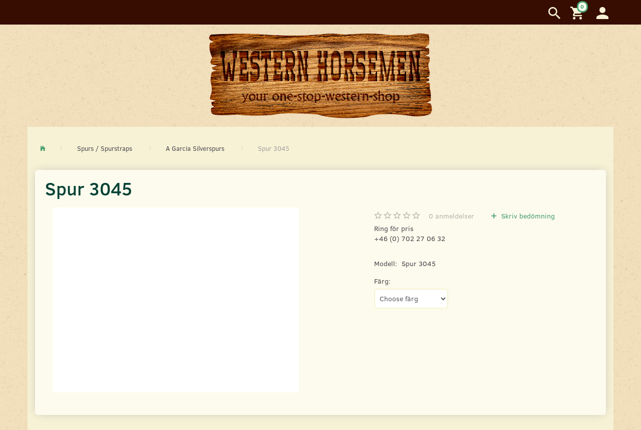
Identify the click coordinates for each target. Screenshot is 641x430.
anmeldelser (451, 216)
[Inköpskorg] (578, 12)
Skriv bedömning (527, 216)
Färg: (382, 281)
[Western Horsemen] (320, 75)
